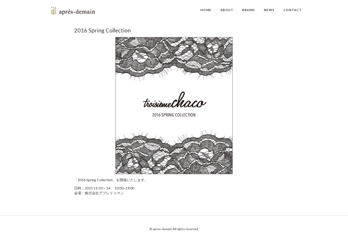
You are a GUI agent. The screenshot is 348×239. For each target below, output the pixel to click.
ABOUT (226, 10)
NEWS (269, 10)
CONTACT (292, 10)
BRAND (248, 10)
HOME (206, 10)
